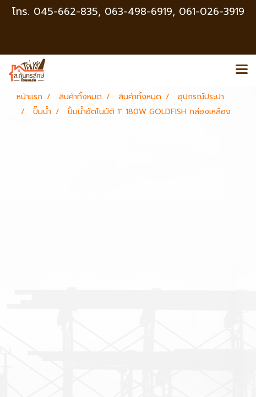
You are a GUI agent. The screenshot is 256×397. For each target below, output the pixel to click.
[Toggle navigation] (242, 70)
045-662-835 (66, 11)
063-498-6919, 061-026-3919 (174, 11)
